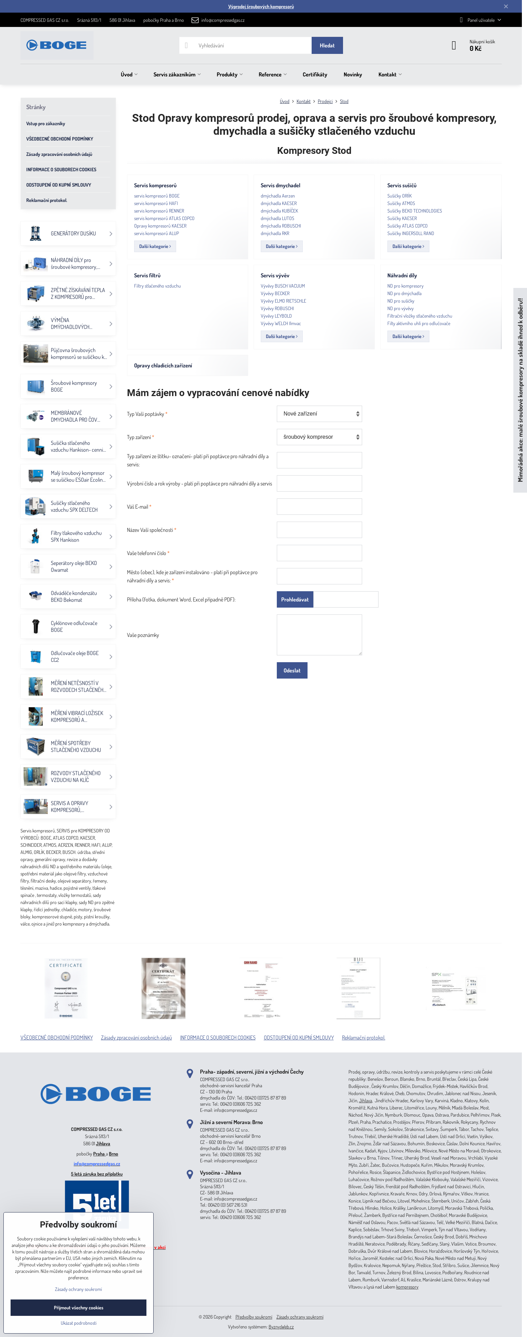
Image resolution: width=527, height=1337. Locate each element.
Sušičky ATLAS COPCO (407, 226)
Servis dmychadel (280, 185)
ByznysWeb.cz (281, 1326)
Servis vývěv (275, 275)
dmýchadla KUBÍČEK (279, 211)
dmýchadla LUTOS (277, 218)
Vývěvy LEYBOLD (276, 316)
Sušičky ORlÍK (399, 196)
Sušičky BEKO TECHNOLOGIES (414, 211)
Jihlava (103, 1143)
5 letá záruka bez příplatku (97, 1174)
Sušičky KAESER (402, 218)
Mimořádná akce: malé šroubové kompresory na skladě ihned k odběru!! (520, 390)
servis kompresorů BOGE (157, 196)
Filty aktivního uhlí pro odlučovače (418, 323)
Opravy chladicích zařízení (163, 365)
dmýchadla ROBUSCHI (281, 226)
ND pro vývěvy (400, 308)
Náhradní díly (402, 275)
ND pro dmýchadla (404, 293)
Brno (113, 1154)
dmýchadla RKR (275, 233)
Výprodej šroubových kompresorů (261, 6)
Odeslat (292, 670)
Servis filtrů (147, 275)
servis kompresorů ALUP (156, 233)
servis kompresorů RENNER (159, 211)
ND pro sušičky (400, 301)
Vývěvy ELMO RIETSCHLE (283, 301)
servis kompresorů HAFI (156, 203)
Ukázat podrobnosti (79, 1323)
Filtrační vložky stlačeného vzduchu (419, 316)
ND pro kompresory (405, 286)
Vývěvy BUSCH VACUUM (283, 286)
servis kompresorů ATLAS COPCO (164, 218)
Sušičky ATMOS (401, 203)
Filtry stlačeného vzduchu (157, 286)
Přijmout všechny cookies (78, 1307)
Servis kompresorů (155, 185)
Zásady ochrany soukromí (300, 1317)
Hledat (327, 45)
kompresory (407, 1287)
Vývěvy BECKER (275, 293)
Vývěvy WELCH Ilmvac (281, 323)
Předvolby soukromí (254, 1317)
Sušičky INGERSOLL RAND (410, 233)
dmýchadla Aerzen (278, 196)
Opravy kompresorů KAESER (160, 226)
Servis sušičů (401, 185)
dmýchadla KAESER (279, 203)
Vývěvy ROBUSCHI (277, 308)
